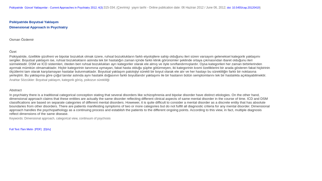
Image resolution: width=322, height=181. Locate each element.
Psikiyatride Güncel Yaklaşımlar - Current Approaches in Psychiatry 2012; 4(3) (56, 7)
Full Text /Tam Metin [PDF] (25, 129)
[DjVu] (47, 129)
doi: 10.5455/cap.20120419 (243, 7)
